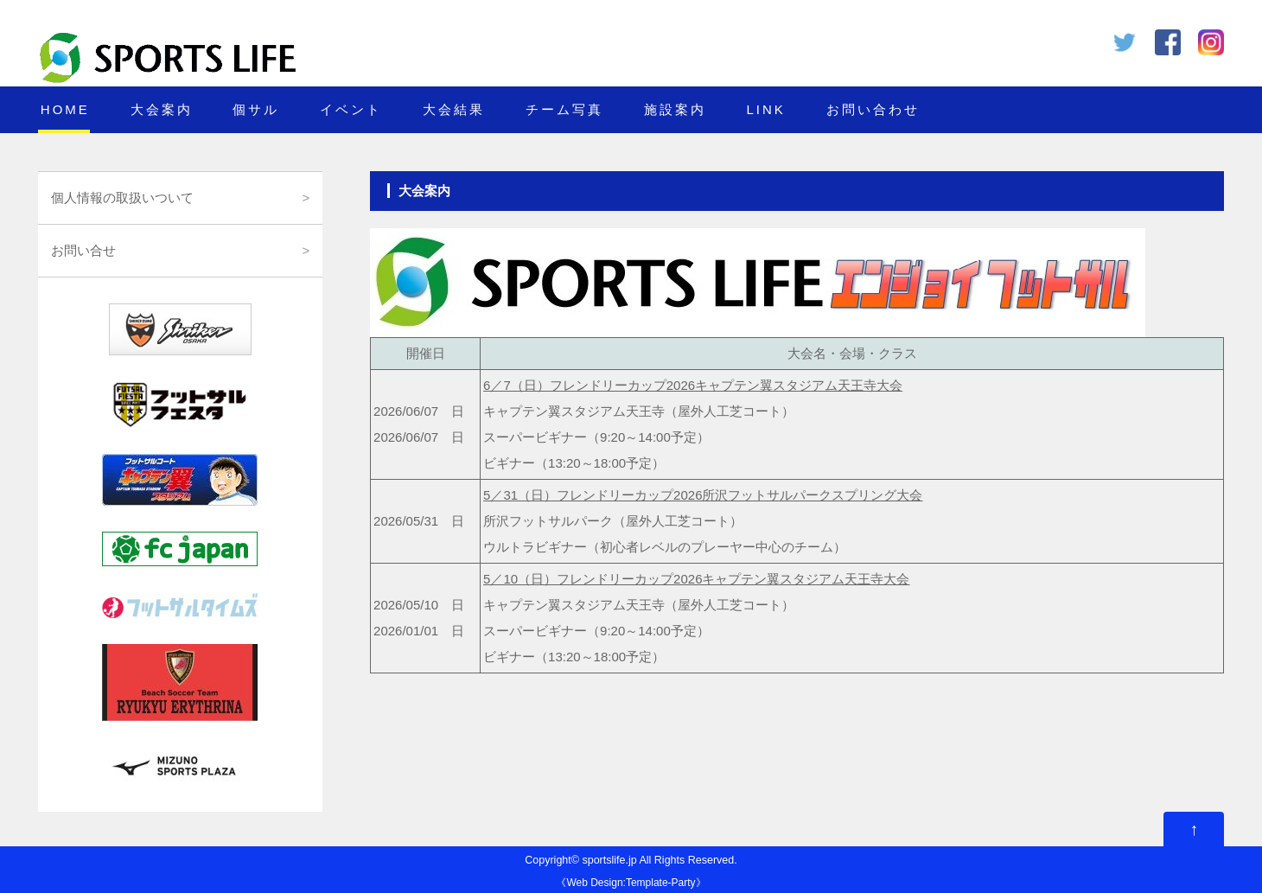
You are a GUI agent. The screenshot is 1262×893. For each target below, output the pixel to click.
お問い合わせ (873, 109)
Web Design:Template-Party (630, 883)
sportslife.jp (609, 860)
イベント (351, 109)
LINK (765, 109)
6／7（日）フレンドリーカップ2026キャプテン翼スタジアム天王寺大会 (692, 385)
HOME (65, 109)
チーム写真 (564, 109)
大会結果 (454, 109)
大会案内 (162, 109)
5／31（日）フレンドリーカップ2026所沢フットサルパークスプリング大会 (702, 495)
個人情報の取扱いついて (122, 197)
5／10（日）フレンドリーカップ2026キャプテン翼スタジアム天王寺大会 (696, 578)
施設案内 (675, 109)
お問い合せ (83, 250)
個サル (256, 109)
